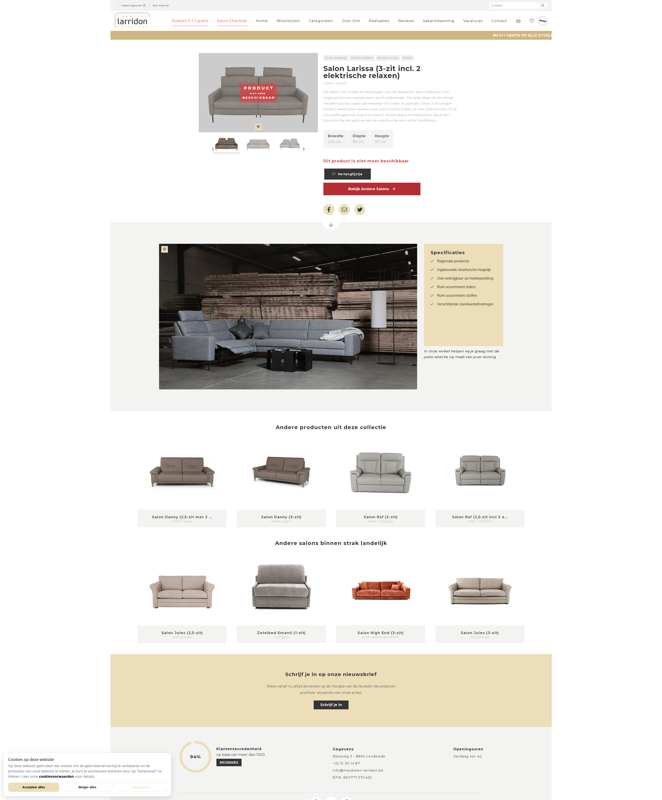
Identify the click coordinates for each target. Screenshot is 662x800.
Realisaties (379, 21)
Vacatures (473, 21)
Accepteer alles (33, 787)
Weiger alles (87, 787)
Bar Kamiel (161, 5)
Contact (499, 21)
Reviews (406, 21)
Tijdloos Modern (362, 57)
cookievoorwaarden (56, 776)
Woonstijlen (288, 21)
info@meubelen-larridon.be (358, 770)
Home (262, 21)
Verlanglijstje (347, 174)
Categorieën (321, 21)
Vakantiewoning (438, 21)
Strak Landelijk (336, 57)
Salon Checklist (232, 21)
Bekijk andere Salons (371, 189)
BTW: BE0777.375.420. (353, 777)
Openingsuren (134, 5)
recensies (229, 762)
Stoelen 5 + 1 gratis (190, 21)
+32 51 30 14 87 (346, 763)
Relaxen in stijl (387, 57)
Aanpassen (141, 787)
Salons (407, 57)
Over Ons (351, 21)
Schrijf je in (331, 705)
